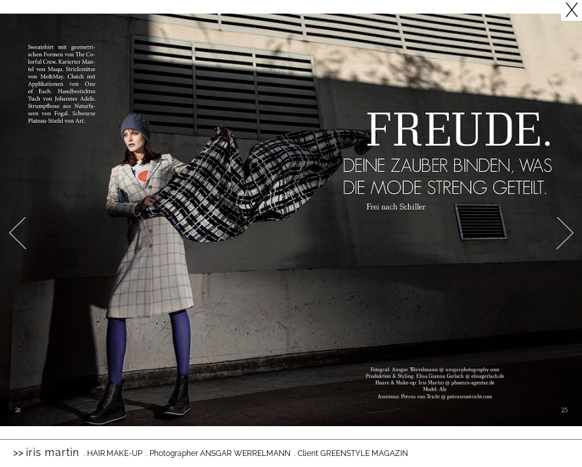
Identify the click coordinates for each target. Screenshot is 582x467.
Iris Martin (52, 452)
